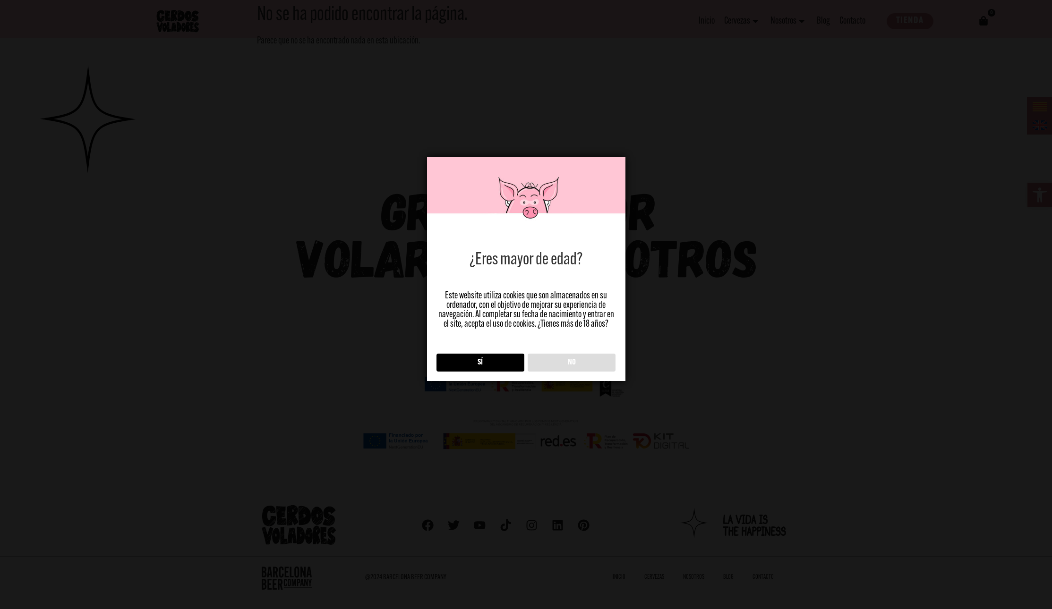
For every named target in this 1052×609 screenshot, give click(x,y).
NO (572, 362)
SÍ (480, 362)
